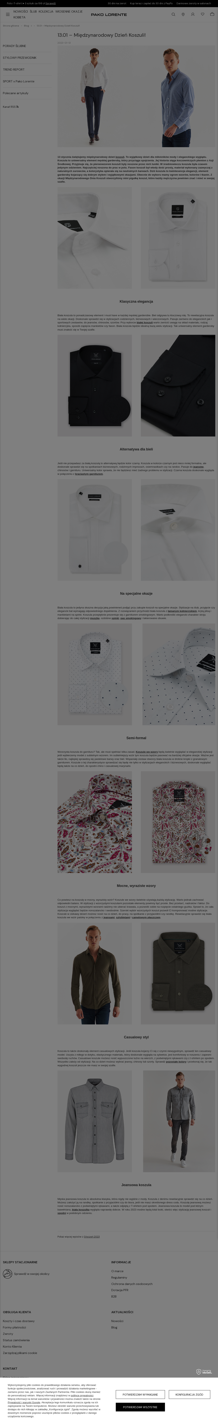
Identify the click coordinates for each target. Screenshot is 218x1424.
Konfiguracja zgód (189, 1394)
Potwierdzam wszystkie (140, 1407)
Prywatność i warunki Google (24, 1402)
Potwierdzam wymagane (140, 1394)
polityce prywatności (82, 1395)
